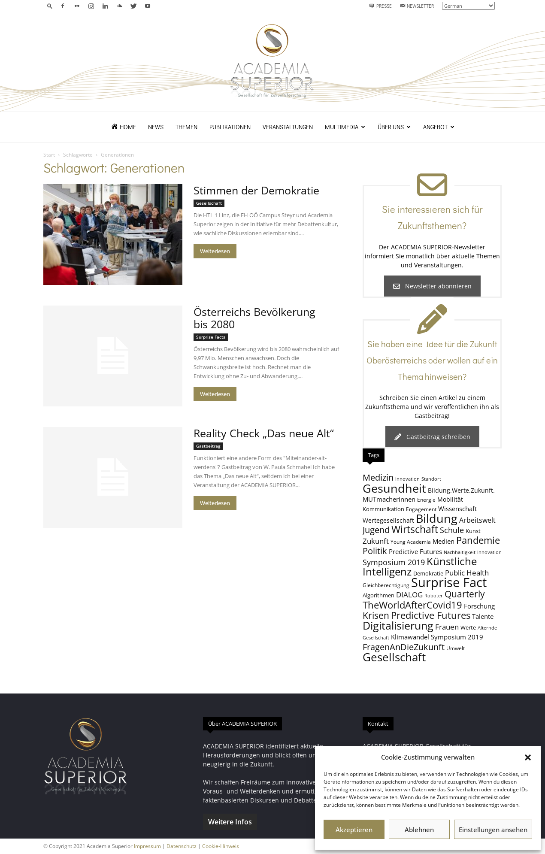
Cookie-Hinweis (220, 846)
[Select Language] (468, 6)
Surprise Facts (210, 337)
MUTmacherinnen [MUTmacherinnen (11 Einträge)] (389, 499)
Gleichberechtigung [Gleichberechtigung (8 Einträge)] (386, 584)
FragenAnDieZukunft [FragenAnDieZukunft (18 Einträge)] (404, 647)
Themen (186, 127)
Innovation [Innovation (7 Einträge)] (489, 552)
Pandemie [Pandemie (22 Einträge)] (478, 540)
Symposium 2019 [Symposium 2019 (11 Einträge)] (457, 637)
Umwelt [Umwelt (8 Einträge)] (455, 648)
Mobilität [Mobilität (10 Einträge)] (450, 499)
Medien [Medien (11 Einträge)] (443, 541)
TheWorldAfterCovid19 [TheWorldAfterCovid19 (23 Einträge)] (412, 604)
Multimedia (345, 127)
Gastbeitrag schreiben (432, 437)
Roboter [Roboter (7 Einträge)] (433, 596)
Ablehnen (419, 829)
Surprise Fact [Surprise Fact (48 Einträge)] (449, 582)
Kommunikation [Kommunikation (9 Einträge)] (383, 509)
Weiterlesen (215, 251)
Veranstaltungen (288, 127)
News (156, 127)
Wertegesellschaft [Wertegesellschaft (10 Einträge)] (388, 520)
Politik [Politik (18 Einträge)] (375, 551)
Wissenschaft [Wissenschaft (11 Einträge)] (457, 508)
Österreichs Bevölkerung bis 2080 (254, 317)
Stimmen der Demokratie (256, 190)
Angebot (438, 127)
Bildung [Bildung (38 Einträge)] (436, 518)
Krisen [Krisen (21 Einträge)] (376, 615)
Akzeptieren (354, 829)
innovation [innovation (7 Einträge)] (407, 479)
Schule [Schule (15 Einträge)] (452, 530)
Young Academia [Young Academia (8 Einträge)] (411, 541)
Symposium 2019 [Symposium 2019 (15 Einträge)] (394, 562)
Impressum (147, 846)
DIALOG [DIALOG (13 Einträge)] (409, 595)
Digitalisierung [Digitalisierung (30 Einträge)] (398, 625)
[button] (528, 757)
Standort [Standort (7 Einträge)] (431, 479)
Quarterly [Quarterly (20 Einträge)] (465, 594)
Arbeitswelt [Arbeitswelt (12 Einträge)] (477, 520)
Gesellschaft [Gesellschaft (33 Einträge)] (394, 657)
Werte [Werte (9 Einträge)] (468, 627)
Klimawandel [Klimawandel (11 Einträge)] (410, 637)
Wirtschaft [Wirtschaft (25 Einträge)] (414, 529)
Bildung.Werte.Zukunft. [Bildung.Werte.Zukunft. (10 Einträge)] (461, 490)
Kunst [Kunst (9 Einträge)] (473, 531)
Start (49, 154)
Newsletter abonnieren (432, 286)
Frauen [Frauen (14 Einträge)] (447, 627)
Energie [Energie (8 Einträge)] (426, 499)
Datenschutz (182, 846)
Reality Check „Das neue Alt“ (264, 433)
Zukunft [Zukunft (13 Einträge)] (376, 541)
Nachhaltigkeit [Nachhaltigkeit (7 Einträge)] (459, 552)
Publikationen (230, 127)
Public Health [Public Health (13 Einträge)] (467, 573)
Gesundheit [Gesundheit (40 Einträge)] (394, 488)
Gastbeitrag (208, 446)
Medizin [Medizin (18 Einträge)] (378, 477)
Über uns (394, 127)
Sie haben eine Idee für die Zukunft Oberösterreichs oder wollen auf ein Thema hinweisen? (432, 360)
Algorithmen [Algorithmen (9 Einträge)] (378, 595)
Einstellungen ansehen (493, 829)
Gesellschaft (209, 203)
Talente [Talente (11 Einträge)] (483, 616)
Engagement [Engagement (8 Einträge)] (421, 509)
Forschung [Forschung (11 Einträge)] (479, 606)
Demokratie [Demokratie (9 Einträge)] (428, 573)
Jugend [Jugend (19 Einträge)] (376, 530)
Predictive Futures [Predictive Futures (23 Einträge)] (430, 615)
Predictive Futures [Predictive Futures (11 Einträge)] (415, 551)
